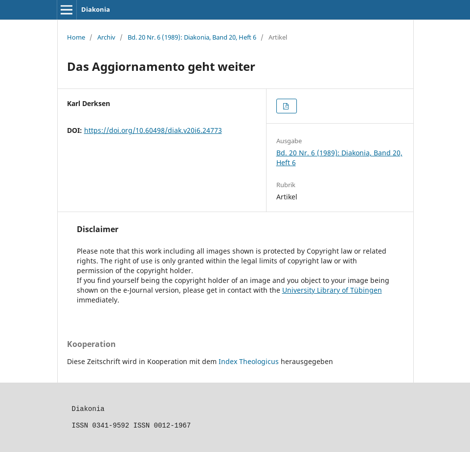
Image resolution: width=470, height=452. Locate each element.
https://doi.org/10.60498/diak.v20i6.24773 (153, 130)
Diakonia (95, 9)
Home (76, 37)
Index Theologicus (250, 361)
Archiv (106, 37)
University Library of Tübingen (332, 290)
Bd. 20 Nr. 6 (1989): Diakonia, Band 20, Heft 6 (192, 37)
